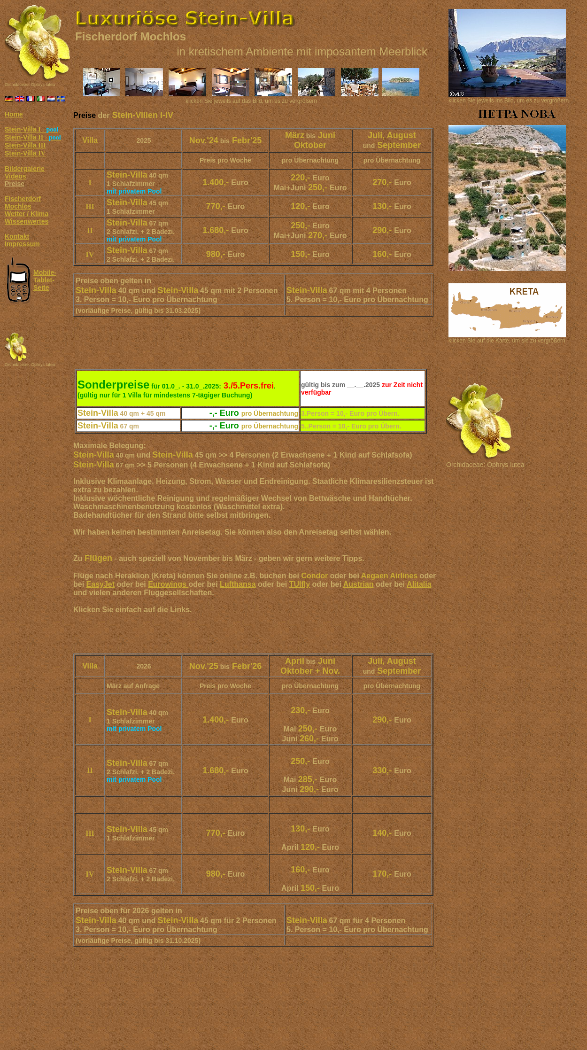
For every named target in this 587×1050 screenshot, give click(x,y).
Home (14, 114)
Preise (14, 183)
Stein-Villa (31, 129)
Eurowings (168, 584)
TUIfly (299, 584)
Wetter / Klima (26, 214)
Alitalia (419, 584)
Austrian (358, 584)
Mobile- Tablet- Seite (44, 280)
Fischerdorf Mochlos (23, 202)
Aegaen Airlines (389, 576)
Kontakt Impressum (22, 240)
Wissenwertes (26, 221)
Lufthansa (237, 584)
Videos (15, 176)
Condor (314, 576)
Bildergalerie (25, 168)
